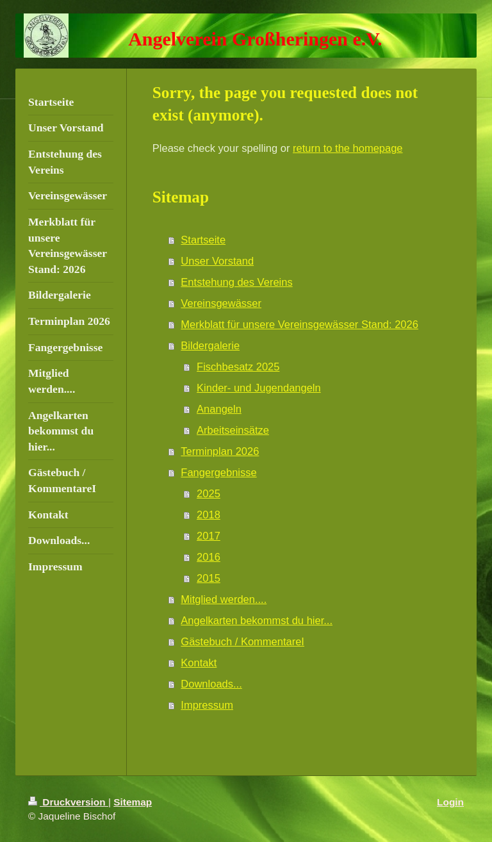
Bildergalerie (210, 345)
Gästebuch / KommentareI (242, 641)
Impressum (207, 705)
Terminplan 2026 (220, 451)
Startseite (203, 239)
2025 (208, 493)
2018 (208, 514)
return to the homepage (348, 148)
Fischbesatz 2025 (238, 366)
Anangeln (219, 409)
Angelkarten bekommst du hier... (256, 620)
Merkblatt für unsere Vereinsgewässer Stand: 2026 (299, 324)
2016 (208, 557)
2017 (208, 535)
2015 (208, 578)
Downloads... (211, 683)
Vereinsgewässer (221, 303)
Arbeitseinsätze (233, 430)
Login (450, 802)
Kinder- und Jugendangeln (259, 387)
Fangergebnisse (218, 472)
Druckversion (68, 802)
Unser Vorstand (217, 261)
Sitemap (132, 802)
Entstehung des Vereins (236, 282)
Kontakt (199, 662)
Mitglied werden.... (223, 599)
